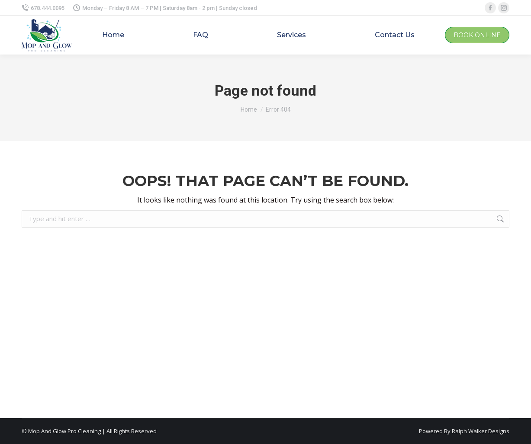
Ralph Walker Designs (480, 431)
